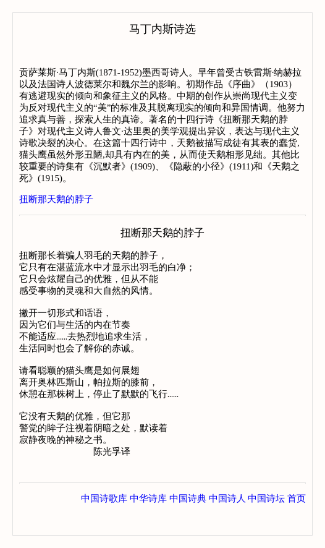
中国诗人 (227, 523)
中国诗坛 (266, 523)
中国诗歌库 (104, 523)
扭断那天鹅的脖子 (56, 199)
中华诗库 (148, 523)
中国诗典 (187, 523)
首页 (296, 523)
